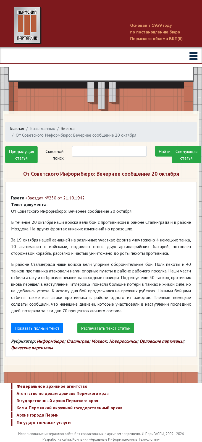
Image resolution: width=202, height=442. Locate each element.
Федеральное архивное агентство (52, 386)
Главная (17, 128)
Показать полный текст (37, 328)
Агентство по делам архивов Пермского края (63, 393)
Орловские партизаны (161, 341)
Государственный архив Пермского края (57, 400)
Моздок (99, 341)
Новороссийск (123, 341)
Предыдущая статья (21, 155)
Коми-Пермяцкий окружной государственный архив (69, 407)
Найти (164, 151)
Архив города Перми (38, 415)
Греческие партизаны (32, 347)
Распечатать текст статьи (105, 328)
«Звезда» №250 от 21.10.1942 (55, 198)
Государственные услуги (44, 422)
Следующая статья (186, 155)
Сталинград (78, 341)
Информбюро (50, 341)
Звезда (68, 128)
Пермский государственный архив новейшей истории (101, 25)
